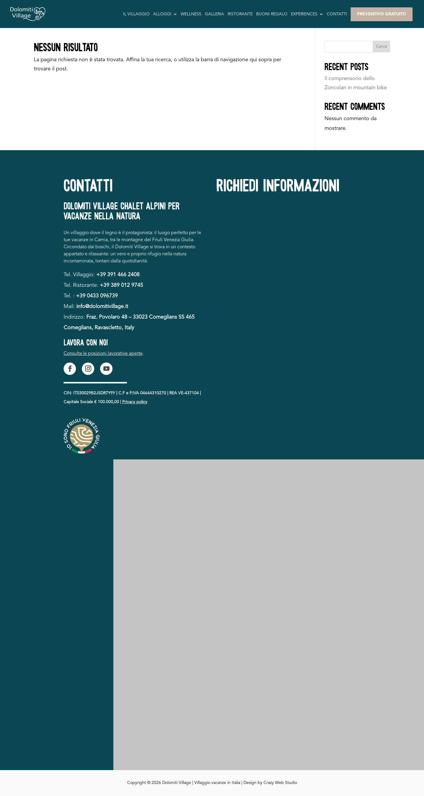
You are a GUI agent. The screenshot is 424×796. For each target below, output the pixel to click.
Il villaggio (136, 14)
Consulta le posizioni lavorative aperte (103, 353)
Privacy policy (134, 402)
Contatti (337, 14)
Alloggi (162, 14)
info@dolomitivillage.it (102, 306)
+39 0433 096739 (97, 296)
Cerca (381, 46)
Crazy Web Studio (280, 783)
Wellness (191, 14)
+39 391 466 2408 (118, 274)
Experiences (304, 14)
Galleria (214, 14)
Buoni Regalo (271, 14)
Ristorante (240, 14)
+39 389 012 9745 (121, 285)
